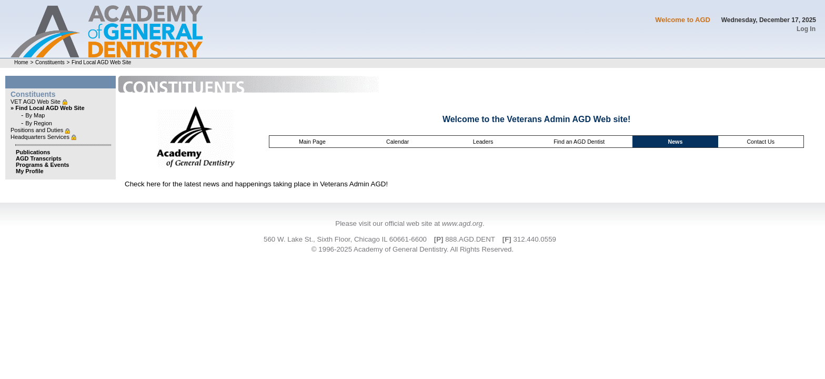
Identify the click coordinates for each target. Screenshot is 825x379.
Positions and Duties (38, 130)
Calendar (397, 141)
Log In (806, 29)
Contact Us (760, 141)
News (675, 141)
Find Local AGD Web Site (101, 62)
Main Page (312, 141)
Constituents (50, 62)
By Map (35, 115)
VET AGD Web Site (36, 101)
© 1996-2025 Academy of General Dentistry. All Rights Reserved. (412, 249)
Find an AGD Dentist (579, 141)
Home (21, 62)
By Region (38, 123)
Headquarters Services (41, 137)
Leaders (483, 141)
